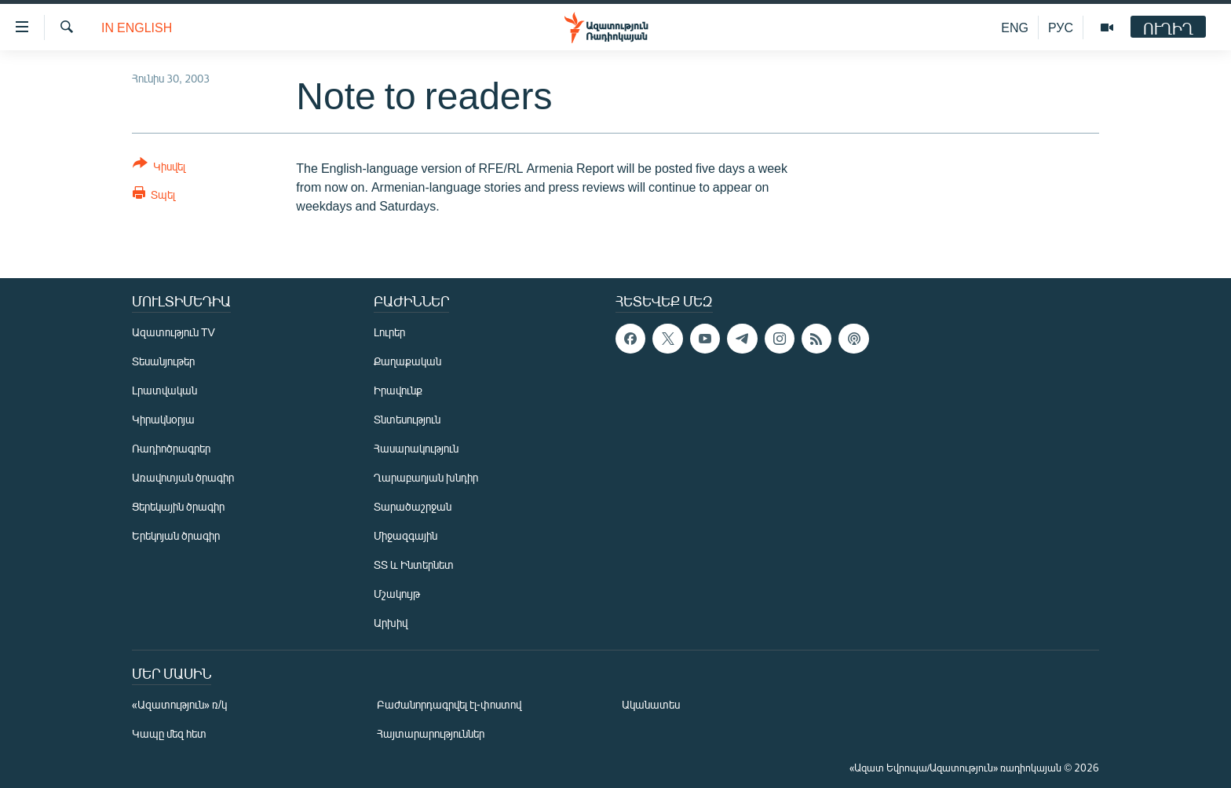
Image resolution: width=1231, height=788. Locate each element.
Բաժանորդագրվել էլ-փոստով (449, 704)
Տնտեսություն (407, 419)
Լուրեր (389, 332)
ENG (1014, 27)
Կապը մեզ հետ (169, 733)
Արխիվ (390, 622)
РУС (1060, 27)
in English (136, 27)
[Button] (159, 167)
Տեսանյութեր (163, 361)
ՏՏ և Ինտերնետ (414, 564)
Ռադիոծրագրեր (171, 448)
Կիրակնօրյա (163, 419)
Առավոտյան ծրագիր (183, 477)
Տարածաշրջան (412, 506)
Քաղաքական (407, 361)
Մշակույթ (397, 593)
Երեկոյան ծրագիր (176, 535)
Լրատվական (164, 390)
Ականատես (651, 704)
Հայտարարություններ (430, 733)
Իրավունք (398, 390)
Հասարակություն (416, 448)
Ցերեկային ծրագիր (178, 506)
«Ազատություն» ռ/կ (179, 704)
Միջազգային (405, 535)
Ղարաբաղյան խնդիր (426, 477)
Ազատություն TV (173, 332)
